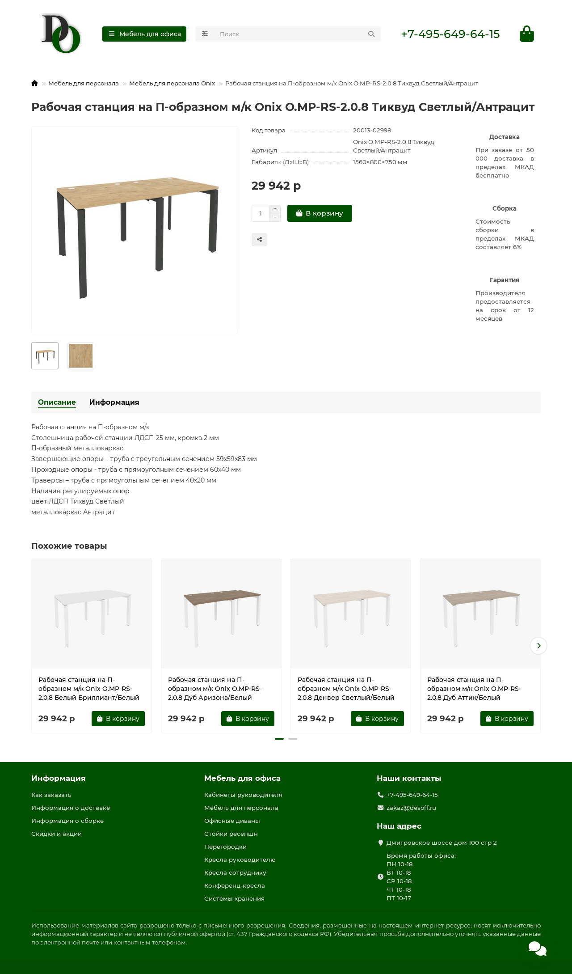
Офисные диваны (232, 820)
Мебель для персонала (83, 83)
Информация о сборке (67, 820)
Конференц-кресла (234, 885)
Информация (114, 402)
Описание (57, 402)
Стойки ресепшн (231, 833)
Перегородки (225, 846)
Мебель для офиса (242, 778)
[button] (538, 646)
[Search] (297, 34)
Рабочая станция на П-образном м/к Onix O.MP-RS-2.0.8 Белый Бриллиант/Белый (88, 689)
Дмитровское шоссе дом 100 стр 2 (442, 842)
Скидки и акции (56, 833)
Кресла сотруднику (235, 872)
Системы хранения (234, 898)
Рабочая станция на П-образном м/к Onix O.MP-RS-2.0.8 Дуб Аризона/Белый (215, 689)
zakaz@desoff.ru (411, 807)
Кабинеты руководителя (243, 794)
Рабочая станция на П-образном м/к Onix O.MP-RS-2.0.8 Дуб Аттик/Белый (474, 689)
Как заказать (51, 794)
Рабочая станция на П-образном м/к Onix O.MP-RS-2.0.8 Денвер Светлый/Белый (346, 689)
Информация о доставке (70, 807)
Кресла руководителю (240, 859)
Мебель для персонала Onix (172, 83)
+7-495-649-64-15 (450, 34)
